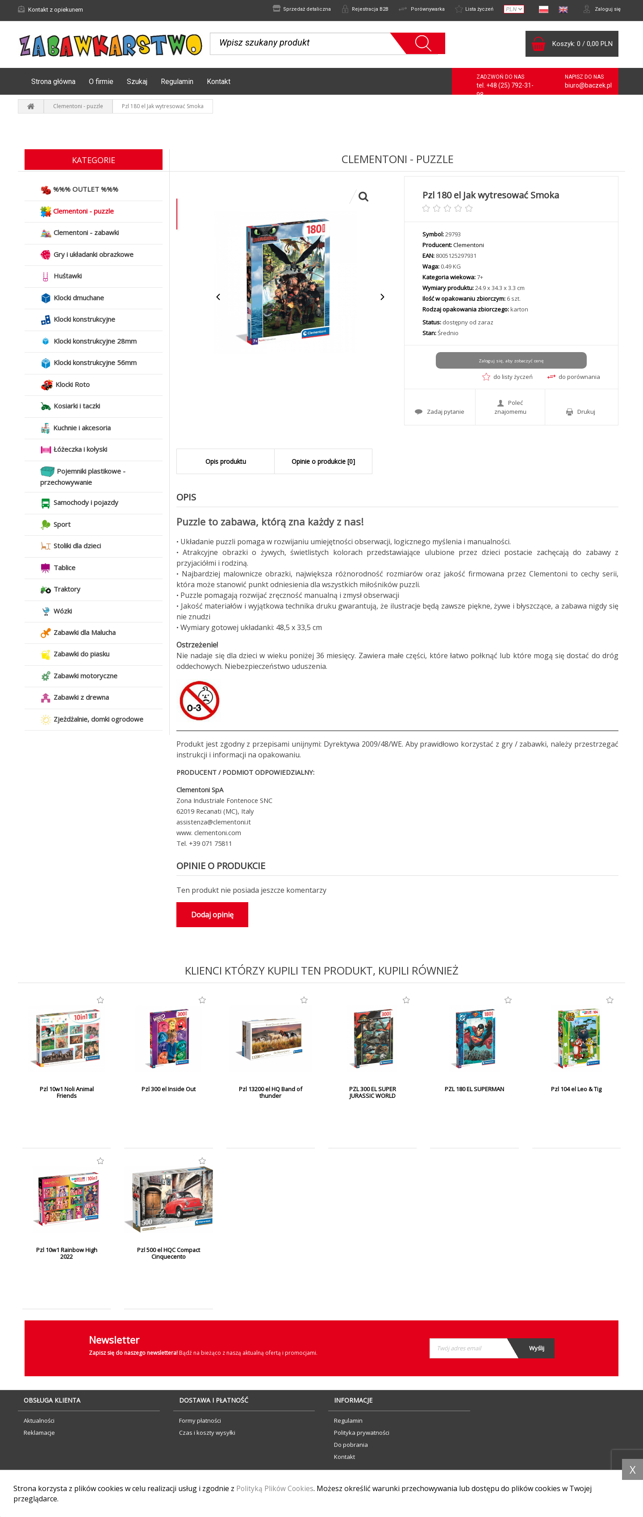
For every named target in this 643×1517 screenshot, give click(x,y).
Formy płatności (200, 1423)
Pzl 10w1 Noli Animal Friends (66, 1095)
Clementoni (468, 248)
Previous (218, 299)
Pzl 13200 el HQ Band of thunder (270, 1095)
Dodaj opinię (212, 917)
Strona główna (53, 84)
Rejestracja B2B (354, 9)
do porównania (573, 379)
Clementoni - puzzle (78, 109)
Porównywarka (414, 9)
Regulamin (177, 84)
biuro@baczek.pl (588, 88)
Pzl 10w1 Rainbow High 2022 (66, 1256)
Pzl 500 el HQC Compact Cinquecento (168, 1256)
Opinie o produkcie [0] (323, 464)
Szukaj (137, 84)
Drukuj (580, 413)
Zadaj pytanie (439, 413)
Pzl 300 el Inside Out (169, 1091)
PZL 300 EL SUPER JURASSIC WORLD (372, 1095)
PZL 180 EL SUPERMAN (474, 1091)
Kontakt (218, 84)
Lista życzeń (470, 9)
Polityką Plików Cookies (275, 1489)
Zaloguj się (600, 9)
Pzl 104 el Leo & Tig (576, 1091)
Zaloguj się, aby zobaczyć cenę (511, 363)
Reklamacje (39, 1435)
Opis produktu (225, 464)
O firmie (101, 84)
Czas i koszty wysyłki (207, 1435)
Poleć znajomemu (510, 408)
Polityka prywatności (361, 1435)
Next (382, 299)
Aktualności (39, 1423)
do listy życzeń (507, 379)
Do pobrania (351, 1447)
